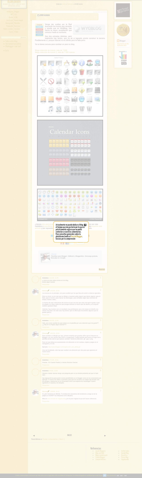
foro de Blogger (76, 236)
